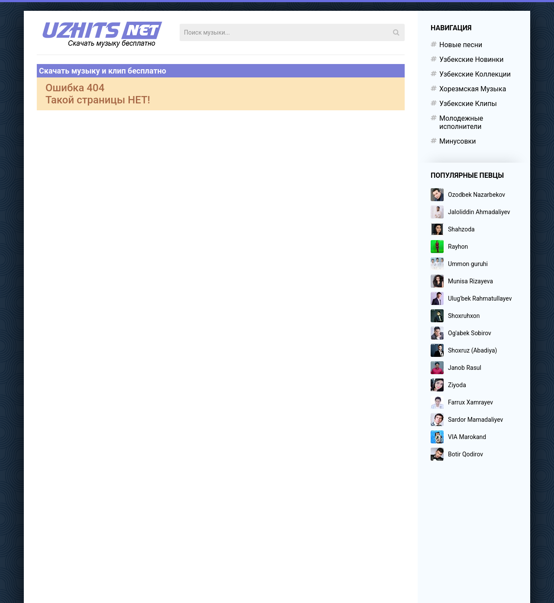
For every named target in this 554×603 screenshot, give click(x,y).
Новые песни (460, 45)
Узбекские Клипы (468, 103)
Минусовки (457, 141)
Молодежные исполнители (461, 122)
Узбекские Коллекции (475, 74)
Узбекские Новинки (471, 59)
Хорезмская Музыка (472, 89)
